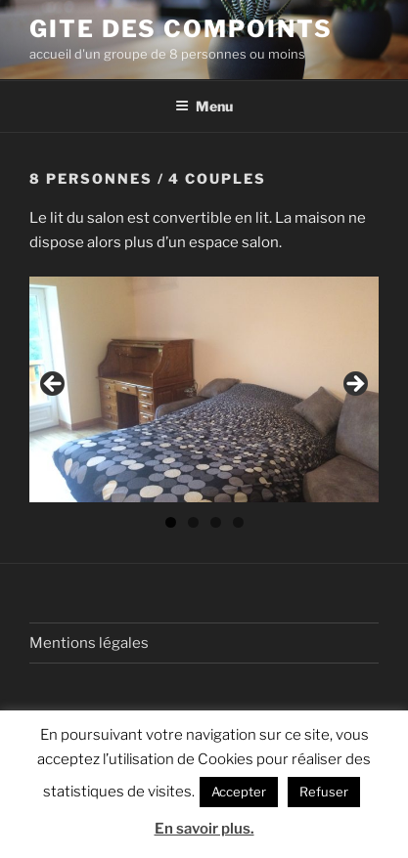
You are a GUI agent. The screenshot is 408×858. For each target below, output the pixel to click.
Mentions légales (89, 643)
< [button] (53, 385)
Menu (204, 106)
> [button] (354, 385)
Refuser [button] (323, 791)
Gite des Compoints (181, 29)
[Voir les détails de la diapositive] (204, 389)
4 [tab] (238, 522)
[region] (204, 389)
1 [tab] (170, 522)
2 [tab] (193, 522)
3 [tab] (215, 522)
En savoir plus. (204, 828)
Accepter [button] (238, 791)
